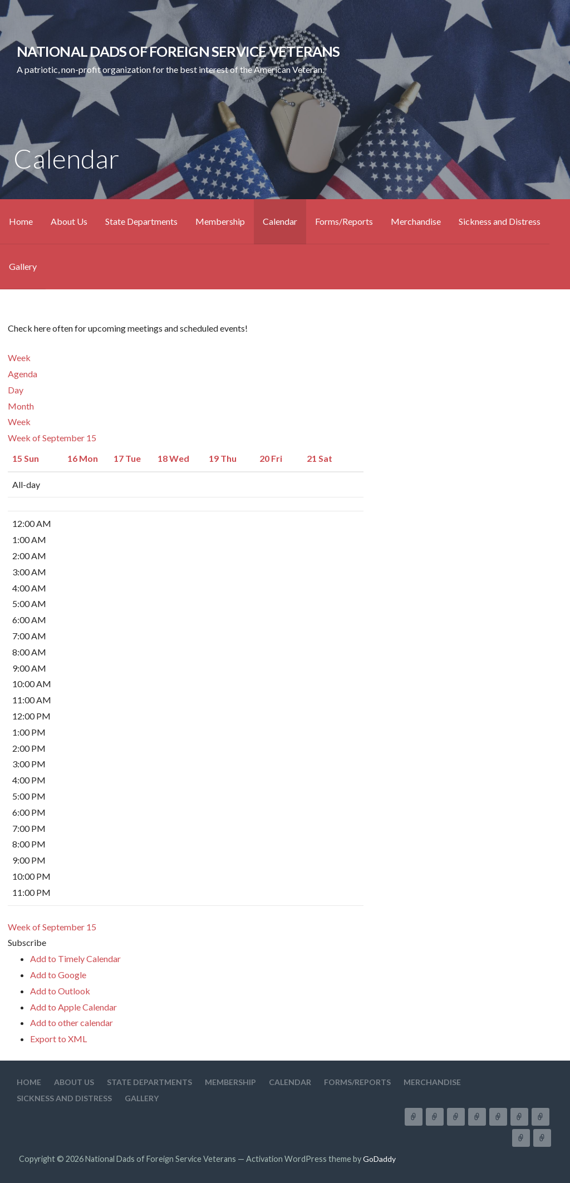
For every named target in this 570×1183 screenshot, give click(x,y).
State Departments (141, 221)
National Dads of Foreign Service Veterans (178, 51)
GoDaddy (379, 1159)
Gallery (23, 266)
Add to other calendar (71, 1022)
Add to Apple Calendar (73, 1007)
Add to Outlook (60, 990)
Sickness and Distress (499, 221)
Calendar (280, 221)
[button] (27, 942)
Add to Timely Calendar (75, 958)
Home (21, 221)
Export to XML (58, 1038)
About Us (69, 221)
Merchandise (416, 221)
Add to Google (58, 974)
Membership (220, 221)
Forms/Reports (344, 221)
